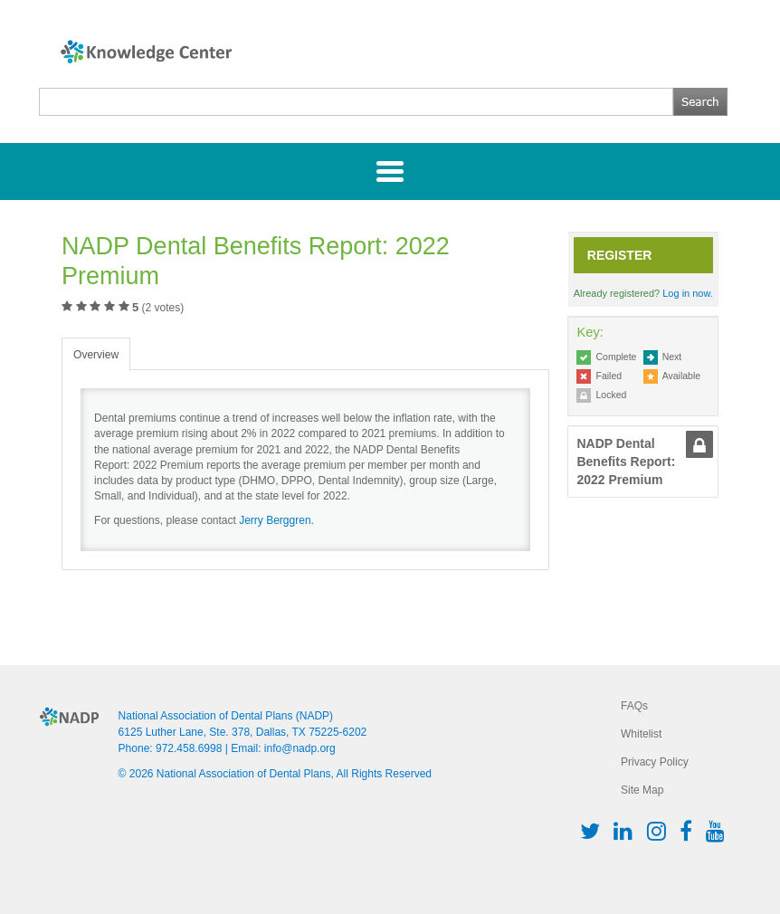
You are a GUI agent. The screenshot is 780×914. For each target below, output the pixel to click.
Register (619, 255)
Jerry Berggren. (276, 520)
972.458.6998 (189, 748)
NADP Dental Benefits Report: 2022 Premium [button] (625, 461)
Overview (96, 354)
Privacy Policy (655, 762)
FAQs (634, 706)
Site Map (642, 790)
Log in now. (687, 293)
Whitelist (641, 734)
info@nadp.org (300, 748)
